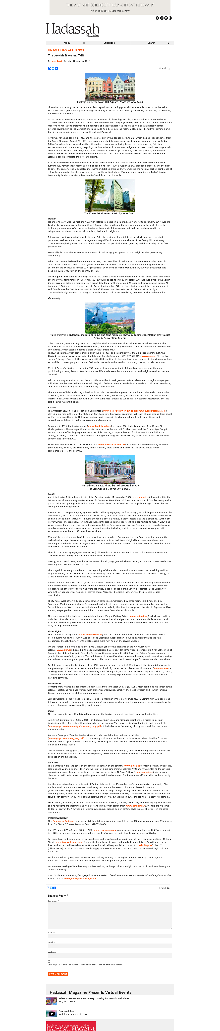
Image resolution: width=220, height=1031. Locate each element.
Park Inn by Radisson (63, 821)
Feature (80, 49)
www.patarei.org (139, 616)
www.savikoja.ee (144, 772)
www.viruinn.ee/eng (105, 830)
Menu (67, 42)
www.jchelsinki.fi (135, 805)
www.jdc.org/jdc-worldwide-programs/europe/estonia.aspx (134, 410)
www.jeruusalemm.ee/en (69, 842)
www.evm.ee (161, 668)
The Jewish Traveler (60, 49)
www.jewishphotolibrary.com (80, 878)
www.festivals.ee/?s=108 (111, 444)
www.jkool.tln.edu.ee (99, 426)
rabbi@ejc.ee (145, 845)
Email (164, 68)
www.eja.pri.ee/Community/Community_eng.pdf (75, 726)
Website (52, 952)
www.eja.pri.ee (141, 497)
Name (51, 932)
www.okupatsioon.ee (90, 634)
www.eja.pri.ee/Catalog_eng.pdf (66, 738)
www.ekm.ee (64, 649)
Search (151, 42)
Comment (53, 901)
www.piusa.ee (132, 765)
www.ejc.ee (148, 356)
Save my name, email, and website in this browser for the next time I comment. (85, 964)
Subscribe (109, 42)
